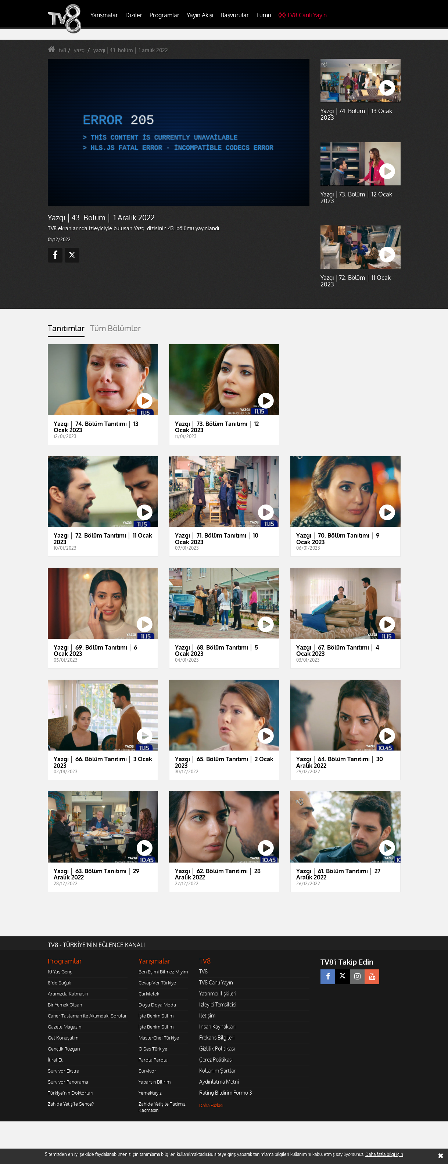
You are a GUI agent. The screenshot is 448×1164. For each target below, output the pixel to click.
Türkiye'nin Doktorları (70, 1093)
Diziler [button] (133, 15)
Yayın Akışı (200, 15)
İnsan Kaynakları (217, 1026)
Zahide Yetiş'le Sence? (71, 1104)
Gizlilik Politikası (217, 1048)
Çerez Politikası (216, 1059)
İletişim (207, 1015)
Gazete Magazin (64, 1027)
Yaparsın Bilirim (155, 1082)
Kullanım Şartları (218, 1070)
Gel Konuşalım (63, 1038)
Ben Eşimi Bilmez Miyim (163, 972)
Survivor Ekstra (63, 1071)
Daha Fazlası (211, 1105)
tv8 (62, 50)
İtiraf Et (55, 1060)
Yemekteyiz (150, 1093)
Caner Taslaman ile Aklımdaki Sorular (87, 1016)
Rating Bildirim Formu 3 (225, 1092)
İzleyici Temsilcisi (217, 1004)
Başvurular (235, 15)
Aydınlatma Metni (219, 1081)
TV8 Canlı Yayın (303, 15)
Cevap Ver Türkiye (157, 983)
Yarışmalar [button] (104, 15)
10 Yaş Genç (60, 972)
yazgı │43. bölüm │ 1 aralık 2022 (130, 50)
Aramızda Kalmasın (68, 994)
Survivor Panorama (68, 1082)
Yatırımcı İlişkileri (217, 993)
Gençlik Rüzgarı (64, 1049)
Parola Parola (153, 1060)
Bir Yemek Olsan (65, 1005)
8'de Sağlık (59, 983)
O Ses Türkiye (153, 1049)
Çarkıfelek (149, 994)
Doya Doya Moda (157, 1005)
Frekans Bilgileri (216, 1037)
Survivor (147, 1071)
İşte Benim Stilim (156, 1016)
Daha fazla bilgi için (384, 1154)
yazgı (80, 50)
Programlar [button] (164, 15)
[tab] (66, 330)
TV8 (203, 971)
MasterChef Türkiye (159, 1038)
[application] (178, 132)
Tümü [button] (263, 15)
